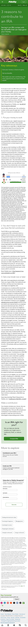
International (22, 614)
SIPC (22, 586)
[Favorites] (8, 625)
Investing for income (7, 525)
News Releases (8, 614)
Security (12, 617)
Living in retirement (19, 532)
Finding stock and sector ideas (9, 517)
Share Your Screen (10, 619)
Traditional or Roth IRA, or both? (17, 399)
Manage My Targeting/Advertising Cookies (10, 620)
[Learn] (2, 625)
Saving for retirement (7, 532)
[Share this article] (25, 5)
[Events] (19, 625)
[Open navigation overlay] (2, 2)
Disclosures (17, 619)
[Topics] (13, 625)
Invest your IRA (7, 466)
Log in (23, 1)
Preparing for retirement (8, 528)
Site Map (17, 617)
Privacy (8, 617)
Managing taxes (19, 521)
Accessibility (22, 617)
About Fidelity (15, 614)
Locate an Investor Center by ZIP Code (9, 597)
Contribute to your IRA (9, 453)
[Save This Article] (19, 5)
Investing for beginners (7, 521)
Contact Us (3, 619)
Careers (2, 614)
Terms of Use (3, 617)
